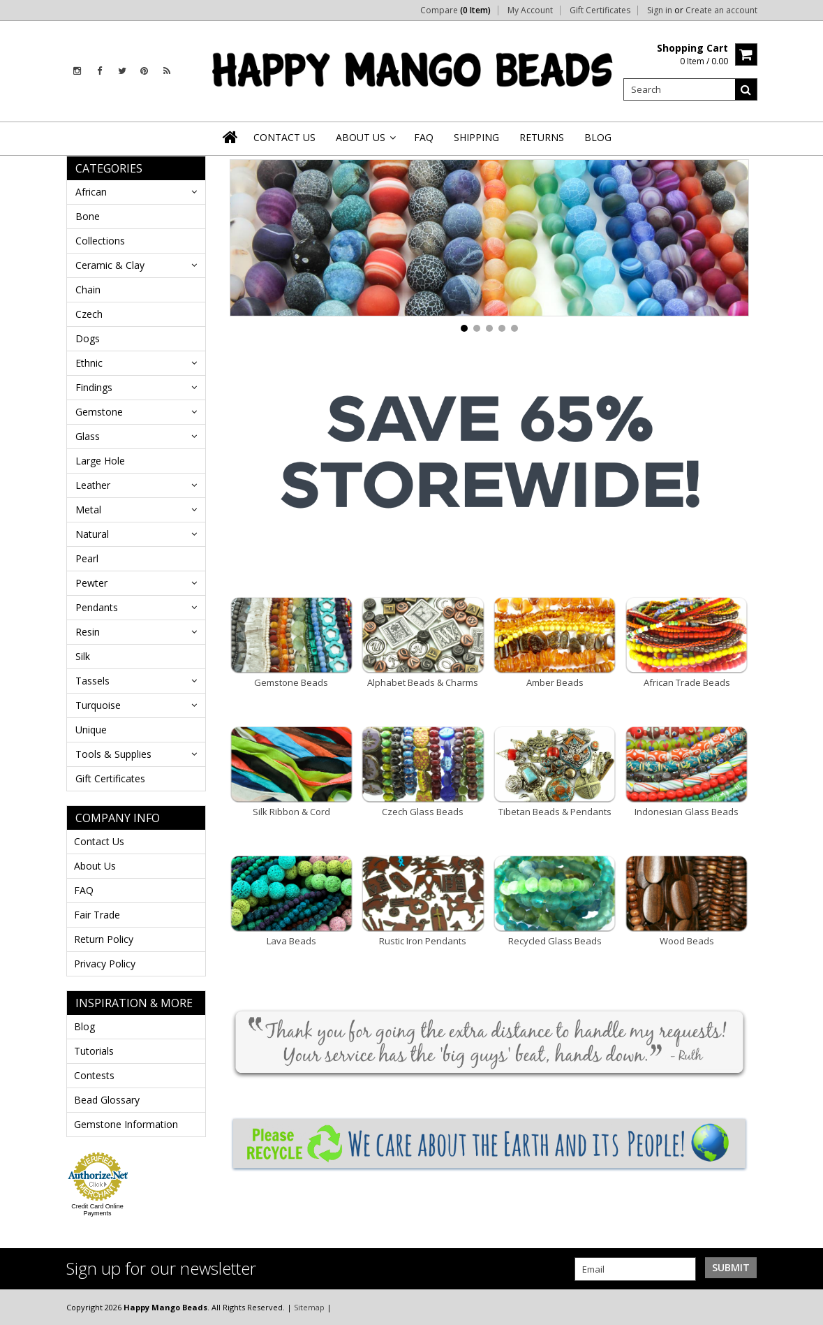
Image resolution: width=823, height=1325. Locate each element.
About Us (95, 865)
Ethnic (89, 362)
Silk (82, 656)
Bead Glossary (107, 1099)
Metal (88, 509)
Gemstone (99, 411)
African (91, 191)
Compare (455, 10)
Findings (93, 387)
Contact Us (99, 841)
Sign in (659, 10)
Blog (84, 1026)
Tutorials (94, 1050)
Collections (100, 240)
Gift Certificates (600, 10)
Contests (94, 1075)
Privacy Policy (104, 963)
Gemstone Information (126, 1124)
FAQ (84, 890)
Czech (89, 314)
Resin (87, 631)
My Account (530, 10)
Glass (87, 436)
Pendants (96, 607)
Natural (92, 534)
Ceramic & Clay (109, 265)
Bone (87, 216)
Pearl (86, 558)
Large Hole (100, 460)
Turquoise (98, 705)
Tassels (92, 680)
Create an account (721, 10)
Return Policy (103, 939)
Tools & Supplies (113, 754)
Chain (88, 289)
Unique (91, 729)
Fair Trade (97, 914)
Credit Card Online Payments (97, 1210)
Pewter (91, 583)
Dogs (87, 338)
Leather (92, 485)
